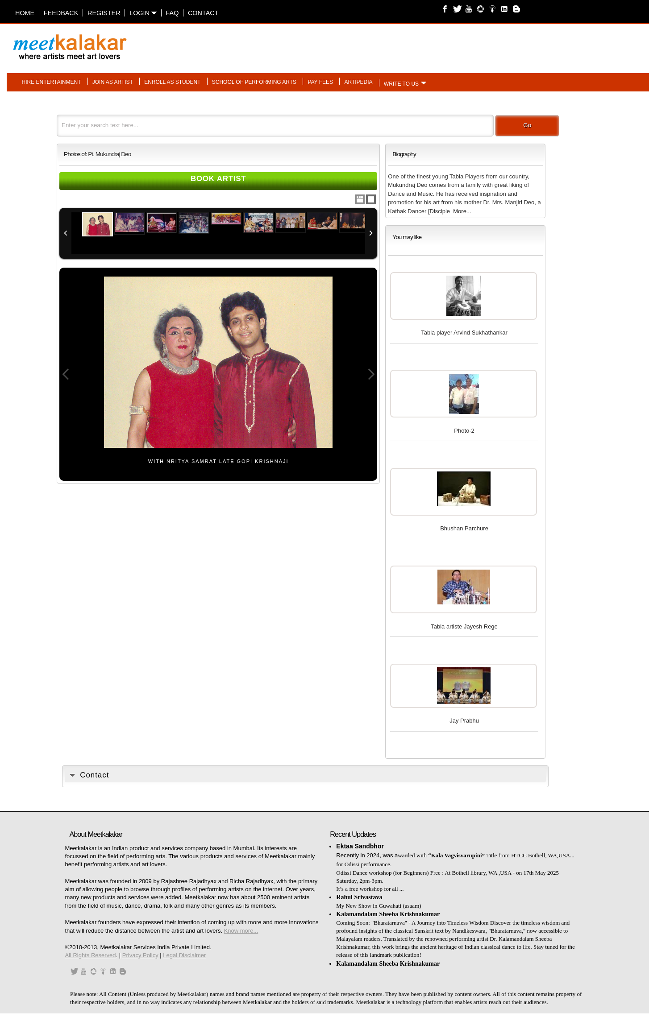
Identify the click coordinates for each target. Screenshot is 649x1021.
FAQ (172, 13)
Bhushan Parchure (464, 528)
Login (143, 13)
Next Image (371, 374)
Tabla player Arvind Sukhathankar (464, 332)
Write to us (401, 83)
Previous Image (65, 374)
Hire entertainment (51, 82)
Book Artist (218, 178)
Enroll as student (172, 82)
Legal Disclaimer (184, 955)
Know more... (241, 930)
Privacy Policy (140, 955)
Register (104, 13)
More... (462, 211)
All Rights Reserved (90, 955)
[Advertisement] (436, 42)
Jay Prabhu (464, 720)
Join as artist (112, 82)
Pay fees (320, 82)
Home (24, 13)
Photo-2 (464, 430)
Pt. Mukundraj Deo (109, 154)
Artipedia (358, 82)
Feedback (61, 13)
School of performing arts (254, 82)
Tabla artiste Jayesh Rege (464, 626)
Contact (203, 13)
